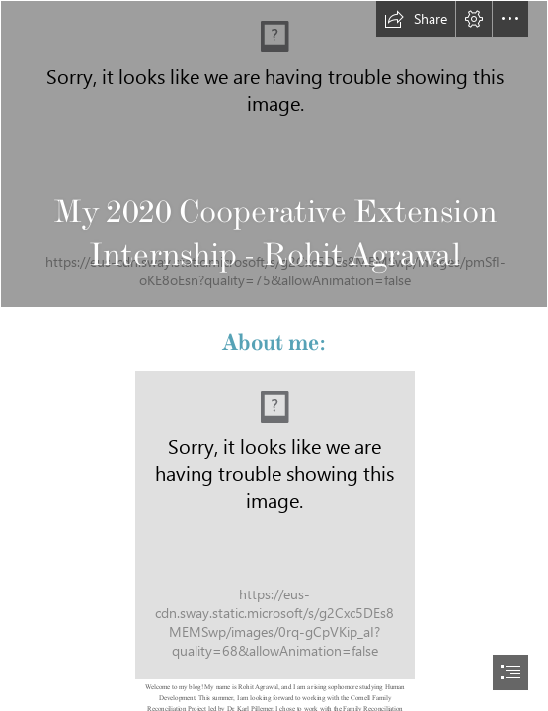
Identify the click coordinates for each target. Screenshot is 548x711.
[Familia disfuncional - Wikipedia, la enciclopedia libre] (274, 154)
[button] (415, 19)
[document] (274, 355)
